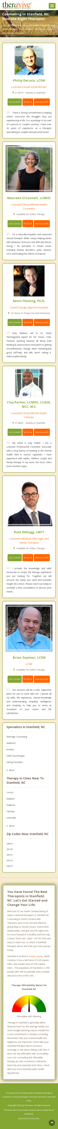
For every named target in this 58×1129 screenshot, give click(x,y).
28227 (9, 866)
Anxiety (10, 749)
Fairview (10, 811)
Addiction (11, 743)
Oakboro (10, 805)
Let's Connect (15, 102)
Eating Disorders (14, 762)
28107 (9, 854)
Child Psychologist (15, 755)
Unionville (11, 817)
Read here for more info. (29, 1118)
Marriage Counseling (16, 736)
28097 (9, 843)
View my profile (42, 102)
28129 (9, 849)
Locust (9, 792)
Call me (28, 102)
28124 (9, 860)
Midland (10, 798)
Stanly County (36, 956)
